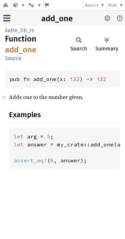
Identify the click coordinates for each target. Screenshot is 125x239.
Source (13, 58)
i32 (75, 79)
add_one (57, 18)
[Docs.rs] (5, 5)
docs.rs (91, 5)
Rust (112, 5)
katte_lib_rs (19, 30)
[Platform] (35, 5)
